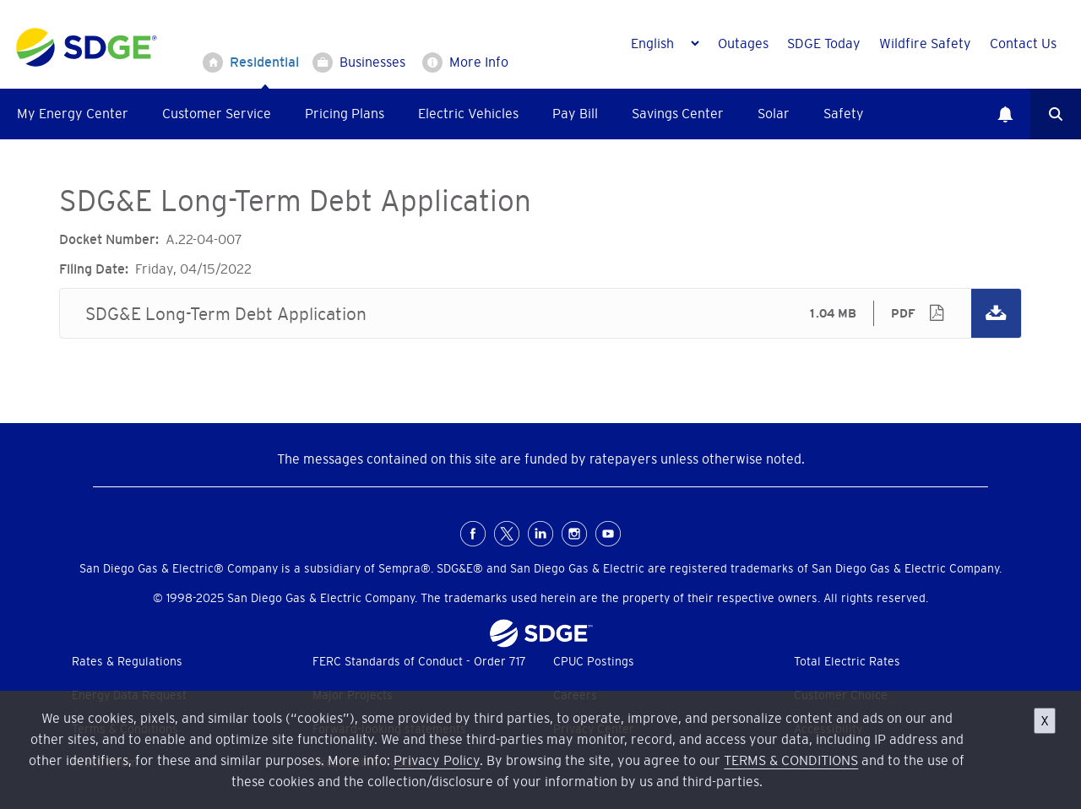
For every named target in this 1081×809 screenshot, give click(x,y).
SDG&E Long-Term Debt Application (540, 313)
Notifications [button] (1005, 114)
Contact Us (1023, 43)
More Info (478, 61)
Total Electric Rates (847, 661)
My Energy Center (72, 113)
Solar (774, 113)
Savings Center (678, 113)
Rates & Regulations (127, 661)
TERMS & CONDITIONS (791, 760)
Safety (843, 113)
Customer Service (216, 113)
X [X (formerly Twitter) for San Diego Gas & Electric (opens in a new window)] (506, 533)
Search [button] (1055, 114)
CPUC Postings (593, 661)
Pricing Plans (344, 113)
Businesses (372, 61)
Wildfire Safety (925, 43)
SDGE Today (824, 43)
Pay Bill (575, 113)
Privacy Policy (437, 760)
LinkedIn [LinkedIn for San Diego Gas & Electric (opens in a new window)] (540, 533)
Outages (743, 43)
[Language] (664, 43)
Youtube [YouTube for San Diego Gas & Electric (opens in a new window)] (608, 533)
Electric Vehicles (468, 113)
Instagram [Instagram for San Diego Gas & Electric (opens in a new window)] (574, 533)
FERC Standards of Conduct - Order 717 (419, 661)
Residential (264, 61)
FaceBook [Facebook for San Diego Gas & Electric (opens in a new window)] (473, 533)
